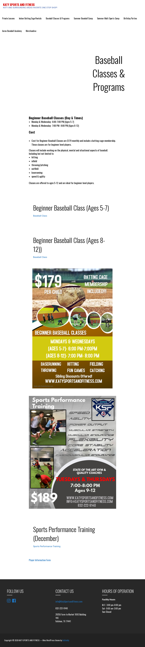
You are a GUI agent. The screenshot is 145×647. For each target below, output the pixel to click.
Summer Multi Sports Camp (108, 18)
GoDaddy (65, 640)
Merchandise (31, 31)
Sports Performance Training (46, 546)
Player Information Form (40, 560)
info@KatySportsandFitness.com (68, 601)
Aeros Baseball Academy (12, 31)
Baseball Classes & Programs (57, 18)
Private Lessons (8, 18)
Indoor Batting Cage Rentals (30, 18)
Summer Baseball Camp (83, 18)
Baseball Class (40, 216)
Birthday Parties (130, 18)
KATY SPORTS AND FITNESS (19, 4)
